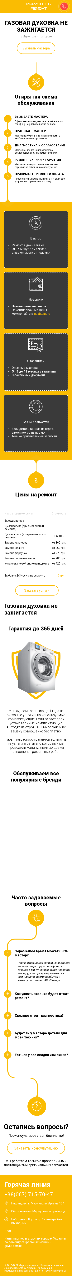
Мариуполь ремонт (36, 6)
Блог (7, 1231)
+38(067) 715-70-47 (28, 1194)
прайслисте (42, 314)
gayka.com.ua (13, 1246)
